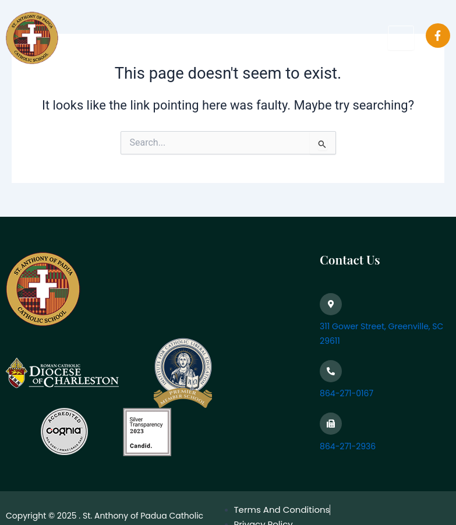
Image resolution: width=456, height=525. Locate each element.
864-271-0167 (346, 393)
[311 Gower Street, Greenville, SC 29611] (331, 304)
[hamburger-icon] (401, 38)
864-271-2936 (348, 446)
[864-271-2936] (331, 424)
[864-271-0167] (331, 371)
